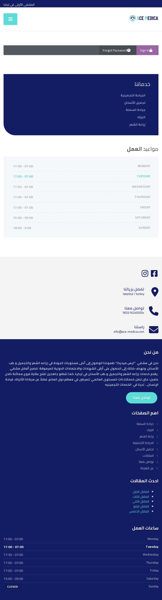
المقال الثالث (140, 496)
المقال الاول (141, 491)
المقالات (148, 455)
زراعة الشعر (137, 124)
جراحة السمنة (135, 109)
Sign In (147, 50)
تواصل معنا (141, 397)
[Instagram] (145, 275)
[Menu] (10, 19)
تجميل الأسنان (134, 102)
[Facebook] (154, 275)
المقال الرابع (141, 506)
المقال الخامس (139, 511)
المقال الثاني (140, 501)
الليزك (141, 117)
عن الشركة (147, 468)
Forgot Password (118, 50)
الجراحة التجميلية (133, 95)
